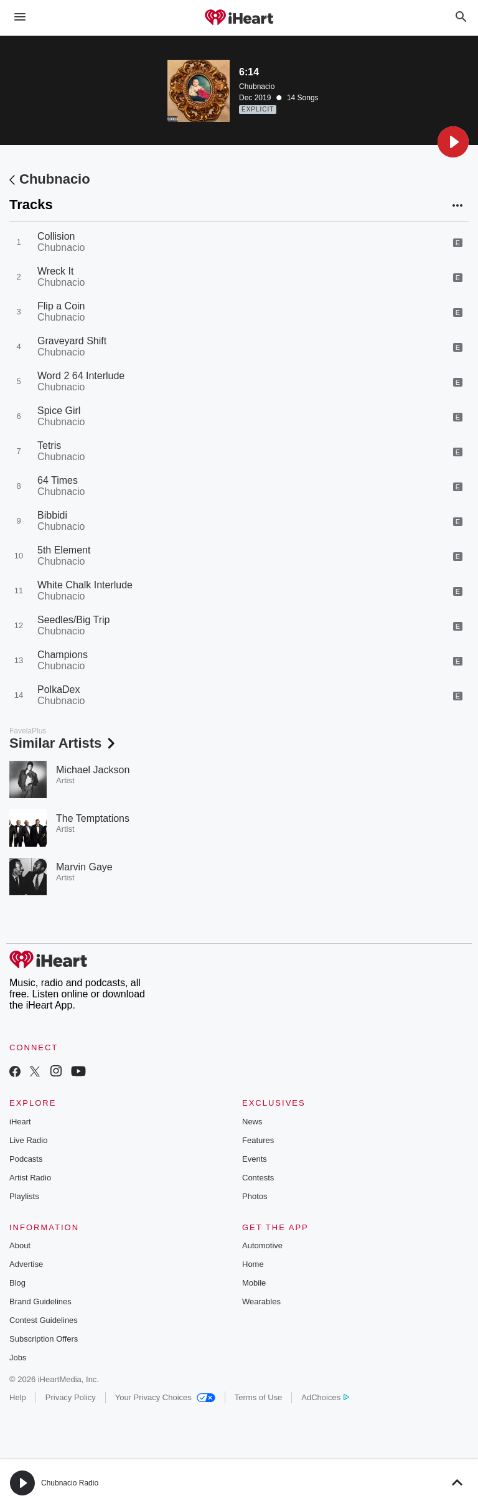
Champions (62, 654)
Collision (56, 236)
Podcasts (25, 1159)
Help (17, 1397)
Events (254, 1159)
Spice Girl (58, 410)
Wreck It (55, 271)
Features (258, 1140)
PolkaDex (58, 689)
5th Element (63, 550)
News (252, 1121)
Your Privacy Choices (165, 1397)
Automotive (262, 1245)
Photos (254, 1196)
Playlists (24, 1196)
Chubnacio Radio (69, 1483)
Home (253, 1264)
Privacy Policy (70, 1397)
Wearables (261, 1301)
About (19, 1245)
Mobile (254, 1282)
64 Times (57, 480)
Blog (17, 1282)
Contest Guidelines (43, 1320)
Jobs (17, 1357)
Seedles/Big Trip (73, 619)
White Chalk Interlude (85, 585)
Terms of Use (259, 1397)
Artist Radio (30, 1177)
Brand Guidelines (40, 1301)
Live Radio (28, 1140)
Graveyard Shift (71, 341)
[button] (453, 142)
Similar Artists (63, 743)
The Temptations (92, 818)
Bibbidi (52, 515)
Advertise (26, 1264)
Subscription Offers (43, 1339)
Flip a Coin (61, 306)
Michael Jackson (92, 770)
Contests (258, 1177)
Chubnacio (256, 86)
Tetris (49, 445)
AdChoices (325, 1397)
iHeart (20, 1121)
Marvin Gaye (84, 867)
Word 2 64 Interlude (80, 375)
